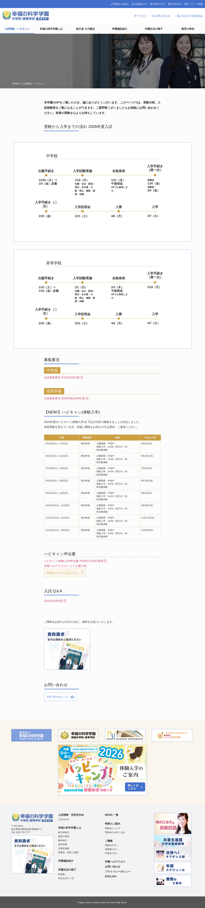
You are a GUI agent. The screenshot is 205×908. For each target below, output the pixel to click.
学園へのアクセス (115, 861)
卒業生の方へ (158, 4)
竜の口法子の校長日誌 (189, 16)
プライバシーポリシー (118, 871)
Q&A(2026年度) (55, 600)
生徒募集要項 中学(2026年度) (63, 377)
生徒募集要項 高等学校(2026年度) (66, 398)
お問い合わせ (161, 16)
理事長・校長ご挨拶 (68, 852)
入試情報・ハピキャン (17, 28)
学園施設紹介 (119, 28)
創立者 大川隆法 (85, 28)
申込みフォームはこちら (62, 572)
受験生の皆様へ (120, 4)
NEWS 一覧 (111, 815)
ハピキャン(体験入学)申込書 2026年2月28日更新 (75, 561)
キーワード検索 (194, 4)
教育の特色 (187, 28)
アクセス (140, 16)
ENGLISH (174, 4)
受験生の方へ (111, 845)
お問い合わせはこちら (58, 696)
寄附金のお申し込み (115, 832)
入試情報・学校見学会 (71, 815)
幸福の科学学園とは (51, 28)
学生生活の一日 (66, 878)
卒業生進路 (63, 848)
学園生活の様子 (154, 28)
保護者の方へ (139, 4)
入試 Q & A (63, 819)
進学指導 (62, 844)
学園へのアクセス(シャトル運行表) (65, 566)
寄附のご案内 (112, 823)
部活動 (61, 874)
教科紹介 (62, 840)
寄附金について (113, 828)
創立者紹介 (63, 832)
